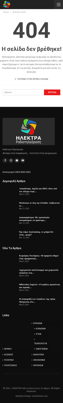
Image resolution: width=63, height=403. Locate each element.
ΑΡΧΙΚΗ (8, 349)
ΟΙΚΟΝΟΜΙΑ (39, 360)
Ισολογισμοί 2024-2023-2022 (17, 172)
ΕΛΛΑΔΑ (37, 323)
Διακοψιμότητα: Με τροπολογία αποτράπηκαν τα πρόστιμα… (34, 219)
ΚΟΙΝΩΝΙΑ (41, 328)
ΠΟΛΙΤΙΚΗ (9, 360)
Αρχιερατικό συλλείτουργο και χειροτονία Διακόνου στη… (38, 271)
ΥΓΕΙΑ (38, 334)
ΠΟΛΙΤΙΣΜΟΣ (10, 365)
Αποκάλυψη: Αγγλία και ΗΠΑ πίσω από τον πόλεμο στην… (38, 190)
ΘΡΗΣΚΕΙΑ (38, 365)
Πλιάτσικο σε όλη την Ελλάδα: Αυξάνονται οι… (39, 204)
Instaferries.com (40, 396)
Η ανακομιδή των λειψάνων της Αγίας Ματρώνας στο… (37, 300)
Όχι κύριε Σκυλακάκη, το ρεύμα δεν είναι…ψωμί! (36, 233)
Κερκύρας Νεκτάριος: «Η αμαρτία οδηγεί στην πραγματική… (38, 257)
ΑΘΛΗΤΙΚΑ (38, 354)
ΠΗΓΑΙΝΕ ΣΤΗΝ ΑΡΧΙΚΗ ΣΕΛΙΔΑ (31, 79)
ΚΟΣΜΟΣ (8, 354)
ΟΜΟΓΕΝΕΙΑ (42, 349)
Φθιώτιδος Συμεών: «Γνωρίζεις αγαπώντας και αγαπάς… (39, 286)
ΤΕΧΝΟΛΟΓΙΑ (40, 343)
